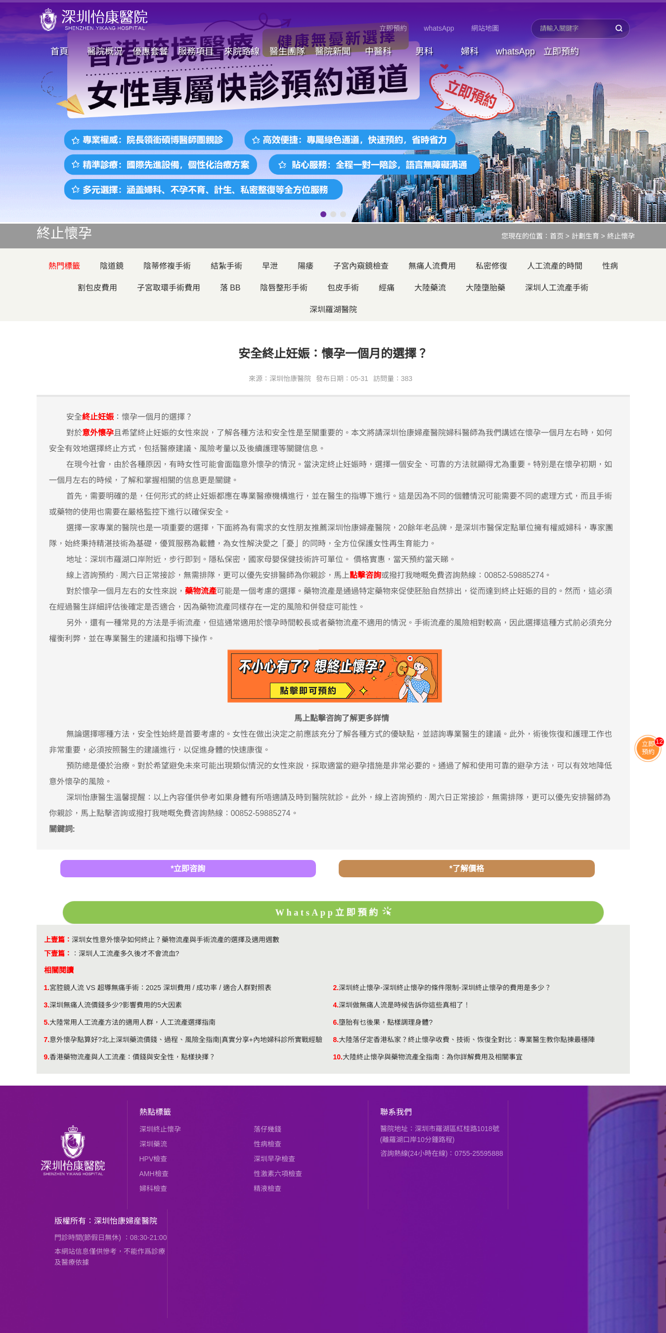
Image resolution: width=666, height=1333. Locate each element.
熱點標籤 (155, 1112)
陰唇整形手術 (284, 288)
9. (47, 1057)
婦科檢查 (153, 1188)
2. (336, 988)
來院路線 (242, 51)
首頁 (59, 51)
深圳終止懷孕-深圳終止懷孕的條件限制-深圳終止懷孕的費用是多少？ (445, 988)
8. (336, 1040)
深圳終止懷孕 (160, 1129)
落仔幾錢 (267, 1129)
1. (47, 988)
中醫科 (378, 51)
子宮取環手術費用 (168, 288)
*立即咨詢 (188, 868)
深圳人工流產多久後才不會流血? (129, 953)
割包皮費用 (97, 288)
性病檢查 (267, 1144)
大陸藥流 (430, 288)
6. (336, 1022)
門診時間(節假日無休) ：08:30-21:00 (110, 1237)
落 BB (230, 288)
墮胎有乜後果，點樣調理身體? (386, 1022)
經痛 (387, 288)
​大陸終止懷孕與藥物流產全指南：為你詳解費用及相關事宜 (433, 1057)
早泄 (270, 266)
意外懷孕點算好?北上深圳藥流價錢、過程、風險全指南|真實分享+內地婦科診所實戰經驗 (185, 1040)
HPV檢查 (153, 1159)
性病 (610, 266)
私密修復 (491, 266)
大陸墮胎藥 (485, 288)
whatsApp (439, 28)
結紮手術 (226, 266)
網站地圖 (485, 28)
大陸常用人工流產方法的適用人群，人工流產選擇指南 (132, 1022)
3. (47, 1005)
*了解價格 (466, 868)
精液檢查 (267, 1188)
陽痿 (305, 266)
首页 (557, 236)
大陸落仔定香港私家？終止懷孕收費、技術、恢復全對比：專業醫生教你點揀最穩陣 (467, 1040)
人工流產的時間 (554, 266)
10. (338, 1057)
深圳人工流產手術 (556, 288)
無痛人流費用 (432, 266)
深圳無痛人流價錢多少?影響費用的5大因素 (115, 1005)
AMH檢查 (154, 1174)
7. (47, 1040)
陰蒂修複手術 (167, 266)
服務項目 (196, 51)
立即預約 (393, 28)
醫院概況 (105, 51)
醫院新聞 (333, 51)
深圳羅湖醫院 (333, 309)
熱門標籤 (64, 266)
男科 (424, 51)
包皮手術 (343, 288)
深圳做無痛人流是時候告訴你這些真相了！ (404, 1005)
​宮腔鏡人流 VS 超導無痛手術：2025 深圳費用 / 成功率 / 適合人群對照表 (160, 988)
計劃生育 (585, 236)
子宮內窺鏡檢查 (361, 266)
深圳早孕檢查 (274, 1159)
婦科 (470, 51)
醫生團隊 (287, 51)
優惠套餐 (150, 51)
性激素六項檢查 (278, 1174)
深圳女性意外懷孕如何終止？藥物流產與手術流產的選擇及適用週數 (175, 940)
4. (336, 1005)
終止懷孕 (621, 236)
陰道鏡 (112, 266)
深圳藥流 (153, 1144)
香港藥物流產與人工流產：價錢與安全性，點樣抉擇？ (132, 1057)
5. (47, 1022)
